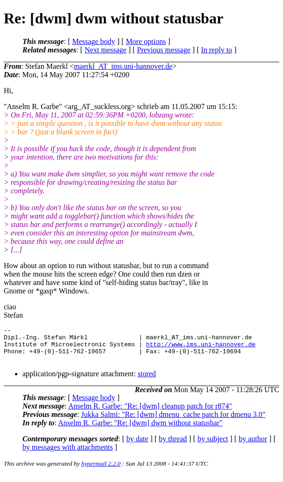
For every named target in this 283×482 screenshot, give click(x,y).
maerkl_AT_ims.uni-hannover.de (123, 66)
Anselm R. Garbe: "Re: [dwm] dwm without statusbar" (140, 430)
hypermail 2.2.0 (101, 470)
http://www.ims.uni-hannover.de (200, 348)
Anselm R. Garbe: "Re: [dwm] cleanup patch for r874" (150, 413)
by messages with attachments (67, 454)
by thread (173, 446)
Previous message (163, 50)
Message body (93, 41)
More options (146, 41)
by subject (212, 446)
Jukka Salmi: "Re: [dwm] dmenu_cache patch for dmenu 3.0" (173, 421)
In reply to (216, 50)
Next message (105, 50)
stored (147, 381)
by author (253, 446)
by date (137, 446)
